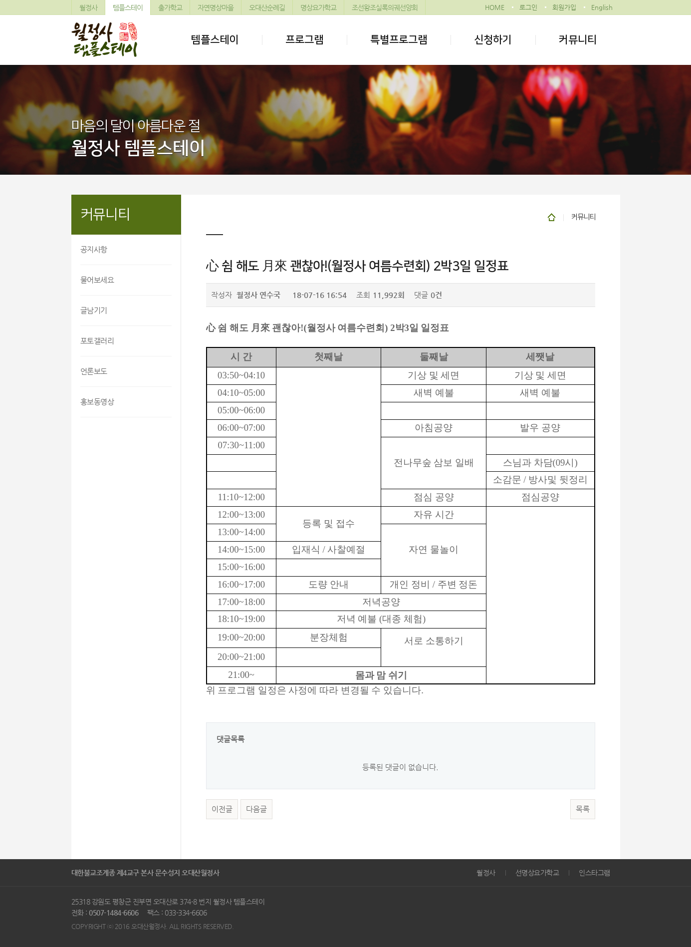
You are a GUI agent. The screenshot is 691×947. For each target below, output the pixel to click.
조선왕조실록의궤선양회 (385, 7)
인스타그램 (594, 873)
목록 (583, 809)
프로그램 (304, 39)
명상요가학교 (318, 7)
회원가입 (564, 7)
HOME (494, 7)
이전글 (222, 809)
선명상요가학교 (537, 873)
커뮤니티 (578, 39)
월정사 (88, 7)
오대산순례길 (267, 7)
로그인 (528, 7)
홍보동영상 (97, 401)
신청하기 (493, 39)
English (602, 7)
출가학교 (170, 7)
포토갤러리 (97, 340)
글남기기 (93, 310)
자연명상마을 (215, 7)
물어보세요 (97, 280)
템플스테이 (128, 7)
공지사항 (93, 249)
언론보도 (93, 371)
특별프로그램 (398, 39)
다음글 (256, 809)
